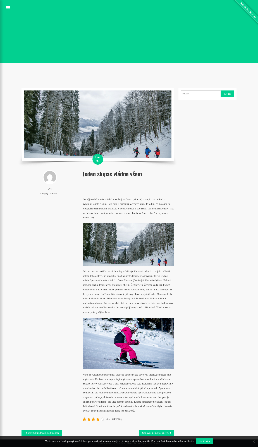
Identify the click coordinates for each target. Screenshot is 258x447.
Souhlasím (204, 441)
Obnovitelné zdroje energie (155, 433)
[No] (253, 441)
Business (53, 193)
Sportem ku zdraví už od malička (42, 433)
